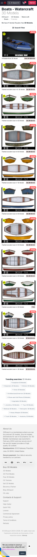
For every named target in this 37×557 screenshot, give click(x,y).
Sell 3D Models (8, 484)
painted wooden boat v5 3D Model (13, 245)
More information (8, 549)
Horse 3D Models (18, 390)
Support (6, 501)
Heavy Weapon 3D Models (18, 412)
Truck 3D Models (10, 416)
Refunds (6, 523)
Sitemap (24, 535)
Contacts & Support (12, 497)
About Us (7, 428)
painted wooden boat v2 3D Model (13, 338)
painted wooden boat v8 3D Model (13, 152)
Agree (22, 553)
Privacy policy (8, 517)
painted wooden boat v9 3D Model (13, 121)
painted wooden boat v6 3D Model (13, 214)
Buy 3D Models (10, 467)
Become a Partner (9, 487)
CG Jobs (6, 493)
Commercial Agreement (11, 514)
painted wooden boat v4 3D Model (13, 276)
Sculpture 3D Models (18, 383)
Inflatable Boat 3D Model (10, 58)
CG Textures (7, 480)
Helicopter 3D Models (26, 409)
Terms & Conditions (9, 520)
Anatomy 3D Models (25, 416)
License (5, 511)
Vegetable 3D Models (19, 401)
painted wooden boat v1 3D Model (13, 369)
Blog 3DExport (8, 490)
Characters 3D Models (10, 386)
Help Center (7, 504)
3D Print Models (8, 474)
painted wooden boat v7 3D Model (13, 183)
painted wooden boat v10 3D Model (13, 89)
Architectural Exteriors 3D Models (18, 393)
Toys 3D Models (27, 405)
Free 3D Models (8, 477)
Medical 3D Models (9, 409)
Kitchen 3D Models (28, 386)
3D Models (7, 471)
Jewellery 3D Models (11, 405)
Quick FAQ (7, 507)
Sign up (32, 3)
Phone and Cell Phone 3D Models (18, 397)
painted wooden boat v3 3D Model (13, 307)
